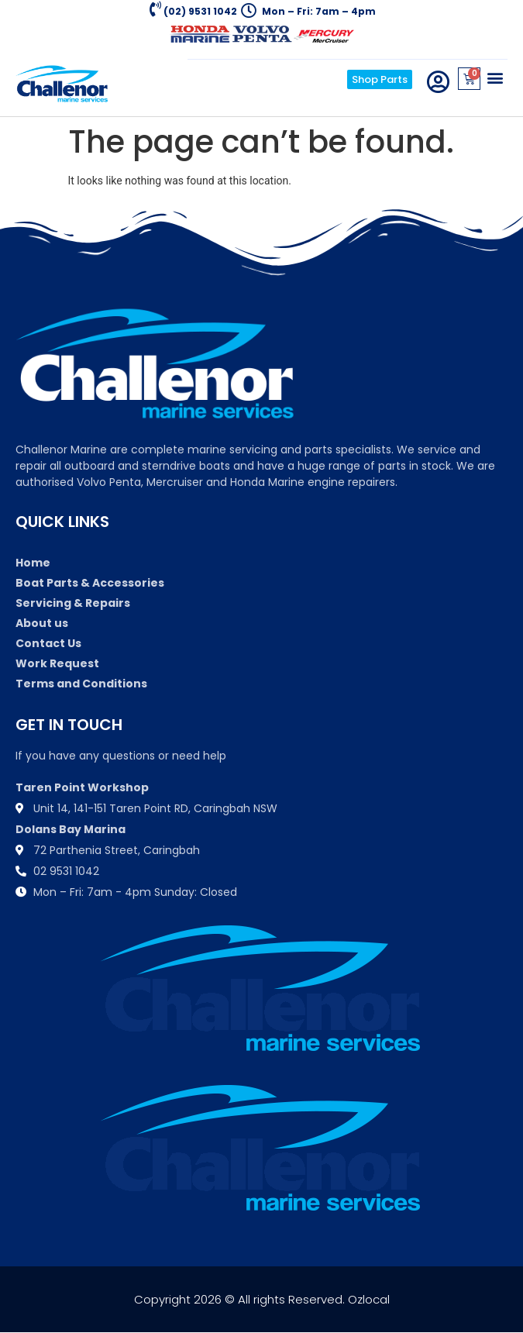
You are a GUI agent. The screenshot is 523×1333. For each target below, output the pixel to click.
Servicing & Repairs (72, 603)
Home (32, 562)
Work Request (57, 663)
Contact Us (48, 643)
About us (41, 623)
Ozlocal (369, 1299)
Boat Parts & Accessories (89, 583)
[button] (495, 77)
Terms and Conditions (81, 683)
